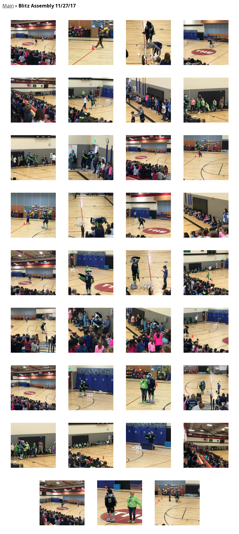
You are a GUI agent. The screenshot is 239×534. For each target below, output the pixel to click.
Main (8, 5)
